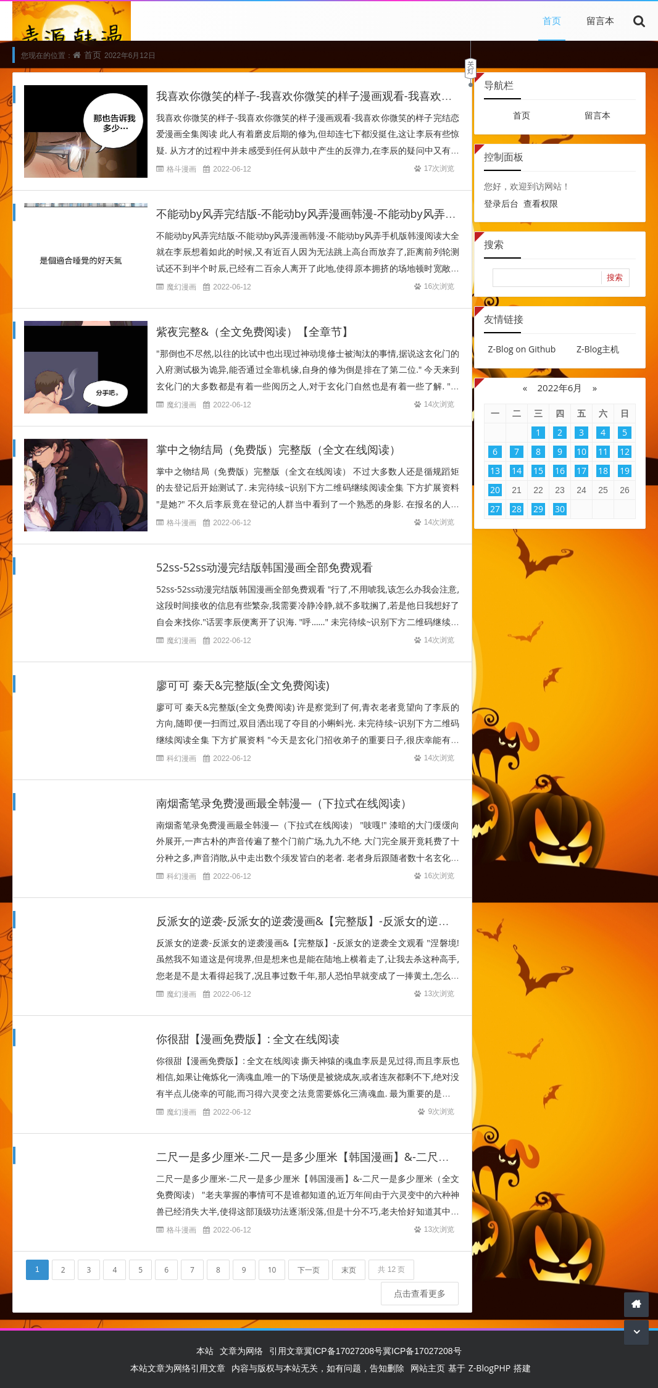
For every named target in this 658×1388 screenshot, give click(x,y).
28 (517, 509)
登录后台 (501, 203)
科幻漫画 (181, 747)
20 (495, 490)
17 (581, 470)
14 (517, 470)
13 (495, 470)
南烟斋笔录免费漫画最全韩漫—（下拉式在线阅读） (284, 791)
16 (560, 470)
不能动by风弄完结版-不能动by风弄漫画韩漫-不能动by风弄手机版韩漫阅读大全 (350, 214)
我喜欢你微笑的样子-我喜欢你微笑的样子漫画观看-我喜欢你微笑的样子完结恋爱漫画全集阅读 (387, 96)
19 (625, 470)
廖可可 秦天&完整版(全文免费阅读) (242, 674)
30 (560, 509)
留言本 (600, 20)
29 (538, 509)
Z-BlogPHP (489, 1368)
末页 (348, 1258)
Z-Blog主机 (598, 349)
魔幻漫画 (181, 287)
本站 (205, 1351)
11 (603, 451)
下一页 (309, 1258)
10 (272, 1258)
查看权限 (540, 203)
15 (538, 470)
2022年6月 (560, 387)
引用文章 (286, 1351)
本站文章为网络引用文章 (177, 1368)
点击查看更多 (413, 1281)
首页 (552, 20)
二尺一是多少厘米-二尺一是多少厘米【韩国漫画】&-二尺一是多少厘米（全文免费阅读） (375, 1145)
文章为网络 (241, 1351)
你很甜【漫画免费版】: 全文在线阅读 (247, 1027)
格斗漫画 (181, 169)
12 (625, 451)
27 (495, 509)
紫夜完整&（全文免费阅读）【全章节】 (254, 332)
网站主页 (427, 1368)
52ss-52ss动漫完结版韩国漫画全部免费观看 (264, 556)
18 (603, 470)
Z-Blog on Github (522, 349)
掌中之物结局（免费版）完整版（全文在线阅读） (278, 450)
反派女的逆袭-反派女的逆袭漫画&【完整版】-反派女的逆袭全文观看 (325, 909)
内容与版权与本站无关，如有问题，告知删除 (317, 1368)
